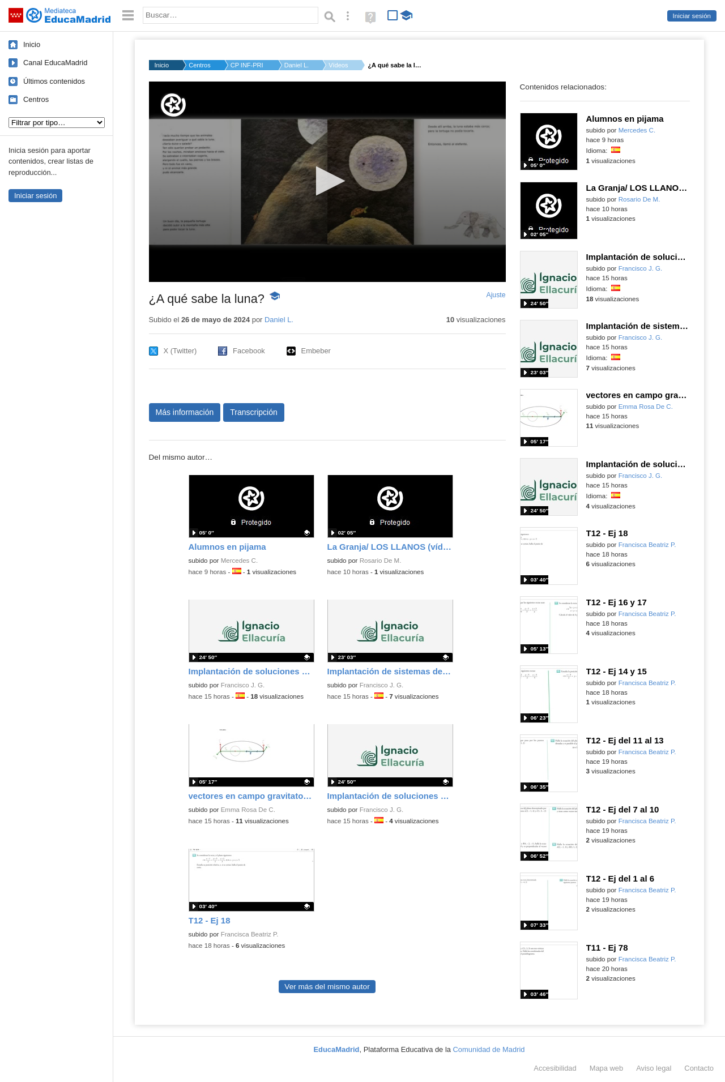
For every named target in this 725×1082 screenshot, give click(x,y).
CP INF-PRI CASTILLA (248, 65)
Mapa (607, 1068)
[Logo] (173, 105)
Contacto (699, 1068)
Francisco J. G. (243, 685)
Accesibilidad (555, 1068)
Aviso (653, 1068)
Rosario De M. (381, 560)
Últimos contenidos (54, 81)
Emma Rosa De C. (248, 809)
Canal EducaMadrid (55, 62)
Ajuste (495, 295)
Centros (36, 99)
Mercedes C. (239, 560)
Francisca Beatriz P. (250, 934)
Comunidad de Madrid (489, 1049)
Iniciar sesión (692, 15)
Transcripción (254, 412)
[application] (327, 182)
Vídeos (338, 65)
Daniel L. (296, 65)
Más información (185, 412)
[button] (327, 181)
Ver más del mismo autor (326, 986)
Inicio (31, 44)
